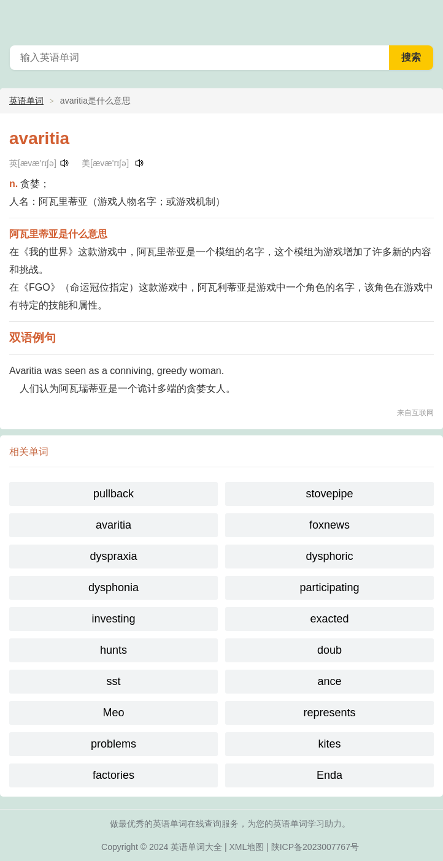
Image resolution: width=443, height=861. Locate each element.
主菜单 (426, 18)
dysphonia (113, 587)
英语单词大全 (196, 847)
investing (113, 619)
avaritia (113, 525)
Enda (329, 775)
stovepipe (329, 494)
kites (329, 744)
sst (113, 681)
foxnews (329, 525)
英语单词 (26, 100)
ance (329, 681)
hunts (113, 650)
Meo (113, 712)
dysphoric (329, 556)
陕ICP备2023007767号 (315, 847)
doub (329, 650)
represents (329, 712)
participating (329, 587)
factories (113, 775)
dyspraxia (113, 556)
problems (113, 744)
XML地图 (246, 847)
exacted (329, 619)
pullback (113, 494)
